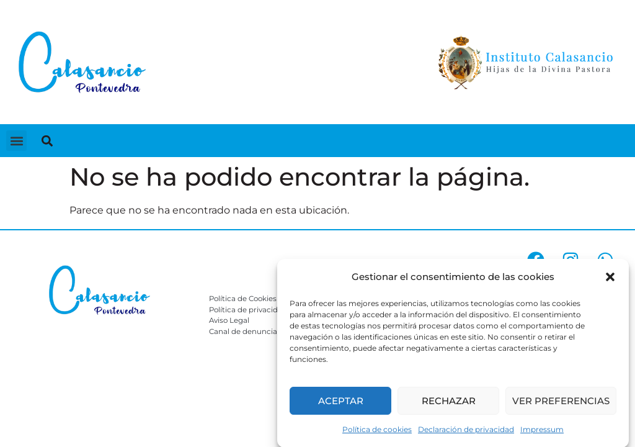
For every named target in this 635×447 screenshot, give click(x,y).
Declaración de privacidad (466, 431)
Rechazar (449, 403)
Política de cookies (377, 431)
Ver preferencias (561, 403)
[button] (610, 279)
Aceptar (340, 403)
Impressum (542, 431)
